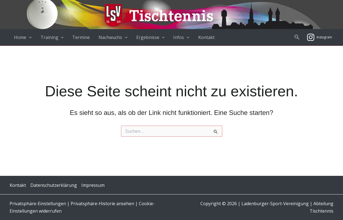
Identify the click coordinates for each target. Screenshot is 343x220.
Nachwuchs (113, 37)
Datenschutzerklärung (53, 185)
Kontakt (206, 37)
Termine (81, 37)
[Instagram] (319, 37)
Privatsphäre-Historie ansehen (102, 204)
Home (23, 37)
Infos (181, 37)
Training (52, 37)
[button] (297, 37)
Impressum (93, 185)
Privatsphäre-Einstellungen (38, 204)
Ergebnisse (150, 37)
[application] (29, 37)
